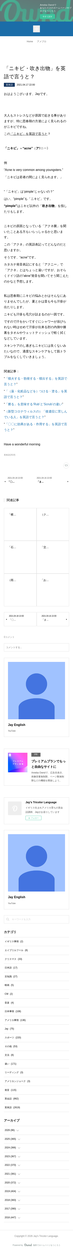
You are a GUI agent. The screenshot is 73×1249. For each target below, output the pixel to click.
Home (30, 41)
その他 (11, 1046)
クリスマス (13, 959)
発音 (10, 1090)
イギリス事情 (14, 941)
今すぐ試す (47, 16)
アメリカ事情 (15, 1020)
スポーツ (13, 1037)
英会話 (12, 1098)
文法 (9, 1055)
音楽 (9, 1002)
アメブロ (41, 41)
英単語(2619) (9, 455)
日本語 (11, 967)
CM (9, 994)
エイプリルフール (16, 950)
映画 (9, 985)
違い (10, 1063)
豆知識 (11, 976)
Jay (9, 1028)
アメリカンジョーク (17, 1081)
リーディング (14, 1072)
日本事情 (13, 1011)
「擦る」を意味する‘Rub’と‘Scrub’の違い (33, 404)
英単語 (9, 84)
